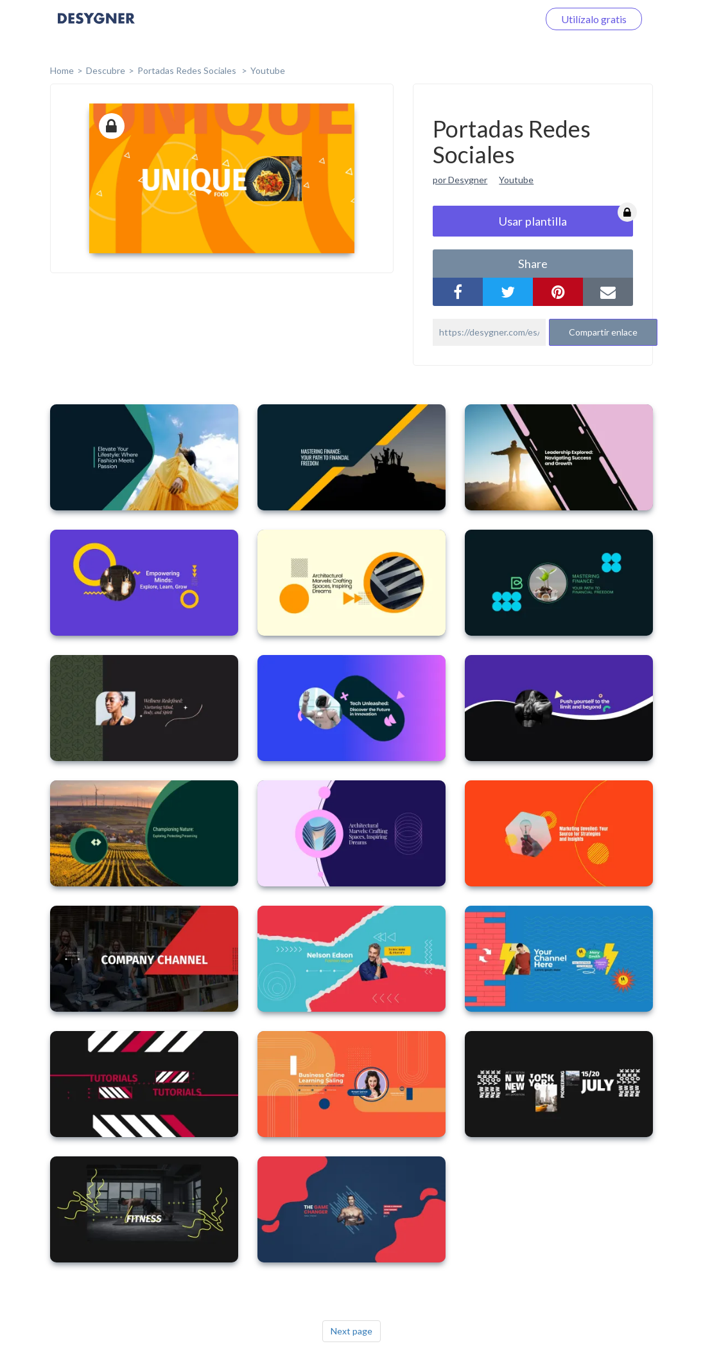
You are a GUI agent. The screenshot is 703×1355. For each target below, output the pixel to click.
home (62, 70)
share (533, 263)
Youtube (267, 70)
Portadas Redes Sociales (187, 70)
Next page (351, 1330)
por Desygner (460, 179)
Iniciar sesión (493, 18)
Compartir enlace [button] (603, 332)
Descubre (105, 70)
